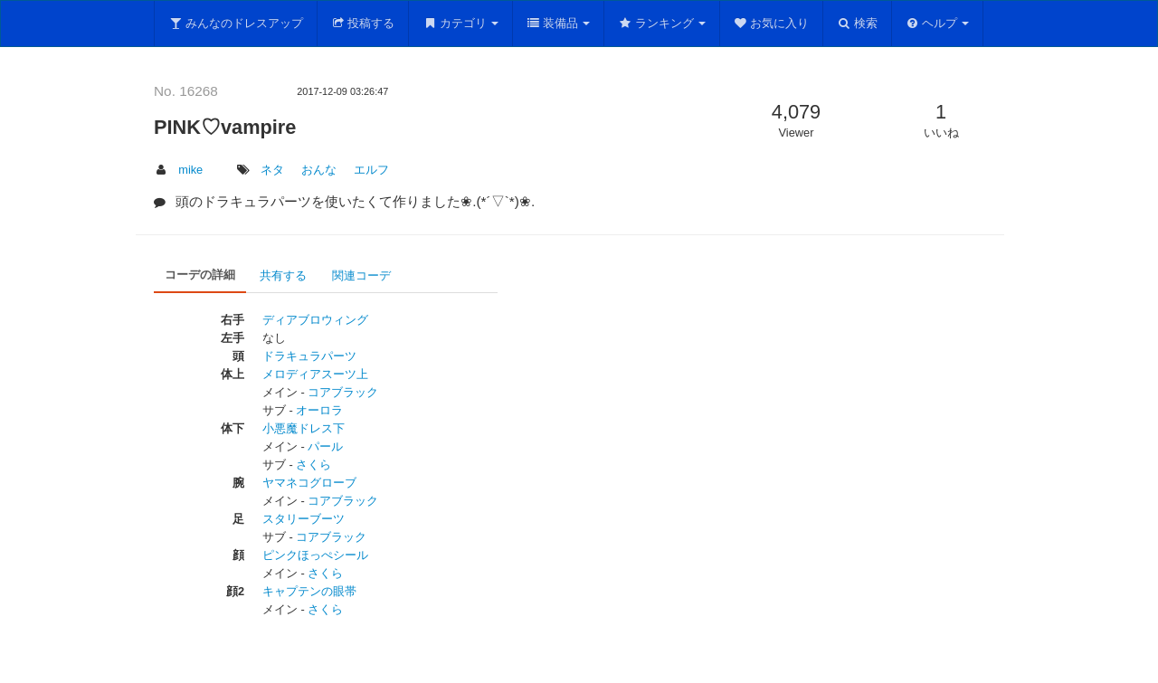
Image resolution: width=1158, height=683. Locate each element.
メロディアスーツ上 (315, 374)
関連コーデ (361, 275)
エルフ (371, 169)
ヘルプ (938, 23)
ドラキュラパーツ (309, 356)
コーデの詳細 (200, 274)
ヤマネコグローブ (309, 482)
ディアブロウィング (315, 320)
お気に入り (772, 23)
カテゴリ (460, 23)
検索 (857, 23)
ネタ (272, 169)
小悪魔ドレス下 (303, 428)
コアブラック (343, 392)
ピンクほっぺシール (315, 555)
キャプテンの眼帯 (309, 591)
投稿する (363, 23)
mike (190, 169)
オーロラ (319, 410)
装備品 (559, 23)
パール (325, 446)
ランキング (662, 23)
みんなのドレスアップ (235, 23)
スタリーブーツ (303, 519)
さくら (313, 464)
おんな (319, 169)
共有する (283, 275)
